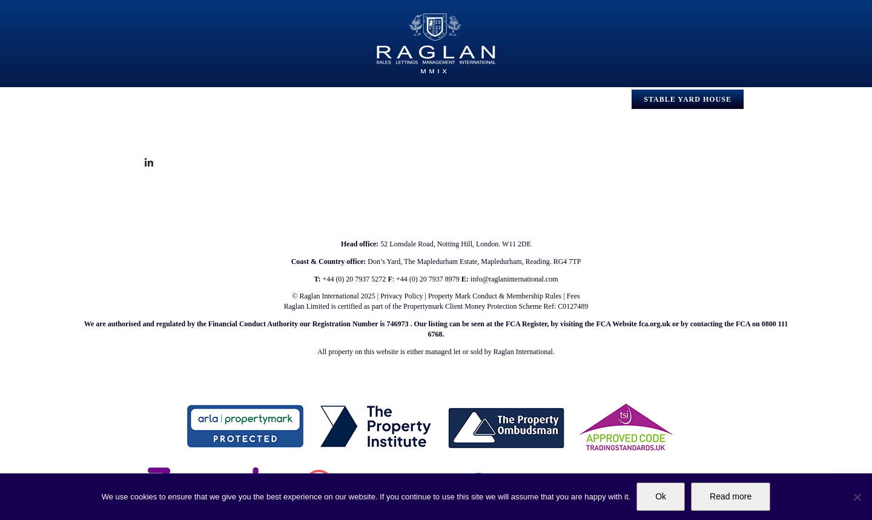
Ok (660, 496)
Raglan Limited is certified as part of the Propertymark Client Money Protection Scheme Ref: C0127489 (436, 306)
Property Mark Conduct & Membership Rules (494, 296)
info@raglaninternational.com (514, 279)
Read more (730, 496)
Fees (573, 296)
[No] (857, 497)
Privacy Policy (401, 296)
